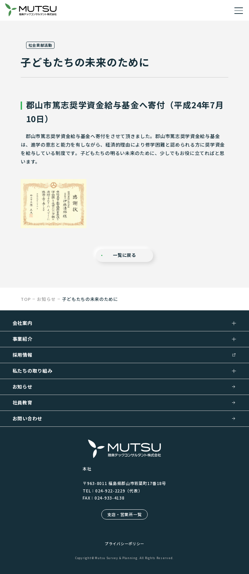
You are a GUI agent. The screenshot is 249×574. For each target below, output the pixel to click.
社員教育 (23, 402)
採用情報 (23, 354)
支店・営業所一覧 (124, 514)
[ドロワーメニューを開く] (238, 10)
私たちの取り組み (33, 370)
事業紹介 (23, 338)
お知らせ (23, 386)
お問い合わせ (27, 418)
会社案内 (23, 322)
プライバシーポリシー (124, 543)
